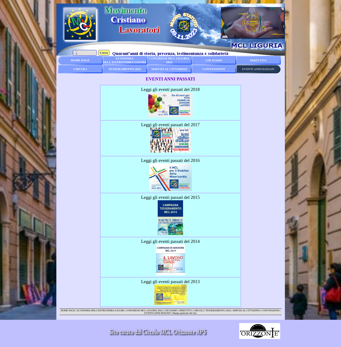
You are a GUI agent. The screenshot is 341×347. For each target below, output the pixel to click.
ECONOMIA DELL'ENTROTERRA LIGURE (100, 310)
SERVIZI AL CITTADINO (246, 310)
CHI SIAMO (170, 310)
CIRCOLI (198, 310)
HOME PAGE (68, 310)
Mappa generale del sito (184, 313)
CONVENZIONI (270, 310)
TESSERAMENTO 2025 (218, 310)
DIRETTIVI (185, 310)
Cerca (104, 52)
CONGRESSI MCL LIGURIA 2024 (144, 310)
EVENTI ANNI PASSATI (157, 313)
